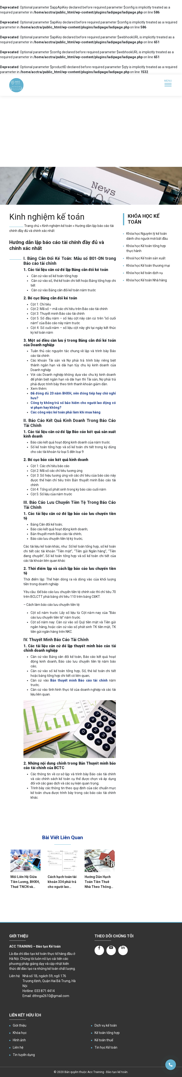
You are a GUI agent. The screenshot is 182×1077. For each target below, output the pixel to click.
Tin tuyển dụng (24, 1055)
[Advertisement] (91, 131)
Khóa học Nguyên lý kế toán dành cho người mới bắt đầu (147, 236)
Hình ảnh (19, 1040)
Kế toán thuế (104, 1040)
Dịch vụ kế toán (106, 1025)
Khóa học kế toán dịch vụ (144, 273)
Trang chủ (31, 226)
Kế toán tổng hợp (107, 1033)
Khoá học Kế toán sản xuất (145, 258)
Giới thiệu (19, 1025)
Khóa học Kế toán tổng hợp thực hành (146, 248)
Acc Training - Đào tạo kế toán (107, 1072)
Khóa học (20, 1033)
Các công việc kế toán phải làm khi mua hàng (65, 412)
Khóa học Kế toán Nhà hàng (146, 280)
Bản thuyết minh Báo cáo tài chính (78, 680)
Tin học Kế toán (106, 1047)
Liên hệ (18, 1047)
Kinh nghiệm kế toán (57, 226)
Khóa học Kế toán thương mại (148, 265)
